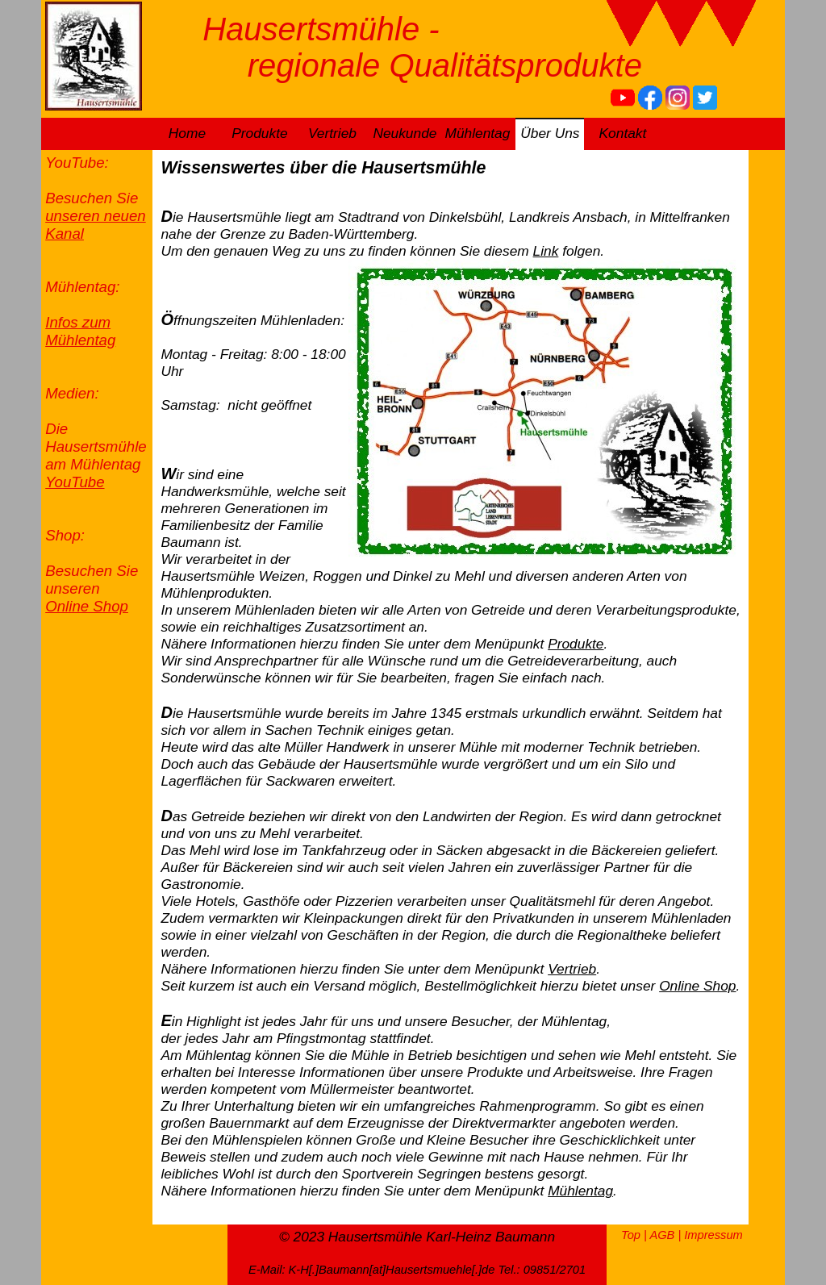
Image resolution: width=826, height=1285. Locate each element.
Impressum (713, 1235)
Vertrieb (332, 133)
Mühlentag (477, 133)
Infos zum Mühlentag (80, 331)
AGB (661, 1235)
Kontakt (623, 133)
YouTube (74, 482)
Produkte (259, 133)
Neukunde (404, 133)
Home (187, 133)
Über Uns (549, 133)
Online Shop (86, 606)
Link (546, 251)
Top (630, 1235)
